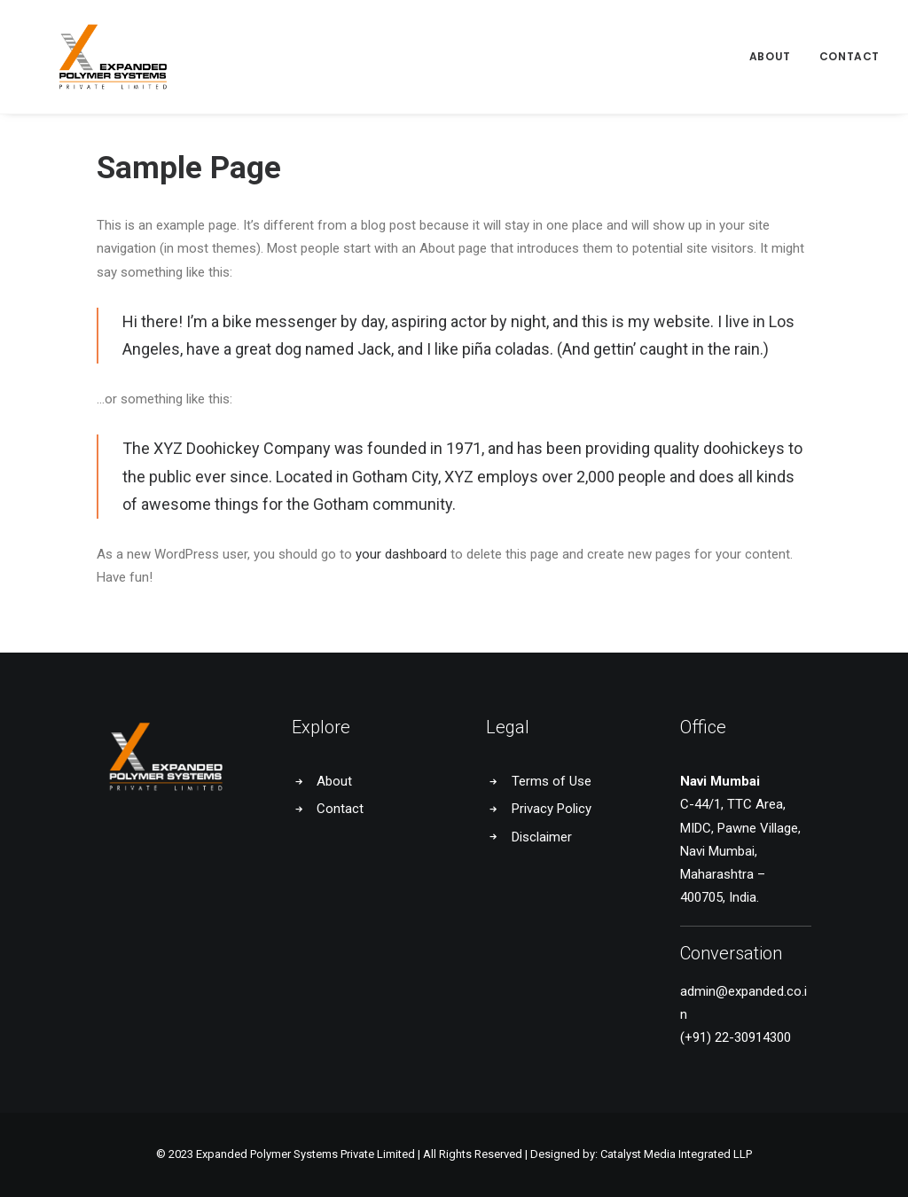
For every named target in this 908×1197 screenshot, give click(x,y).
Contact (849, 42)
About (770, 42)
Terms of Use (551, 781)
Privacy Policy (551, 809)
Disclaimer (542, 837)
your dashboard (401, 554)
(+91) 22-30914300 (735, 1037)
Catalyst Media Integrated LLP (676, 1154)
